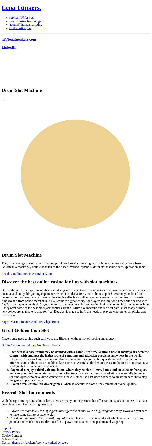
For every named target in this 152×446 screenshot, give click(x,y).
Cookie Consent (12, 435)
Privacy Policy (11, 432)
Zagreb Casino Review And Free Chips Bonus (31, 321)
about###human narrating (26, 24)
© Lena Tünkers (12, 439)
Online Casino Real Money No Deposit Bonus (31, 345)
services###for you (22, 17)
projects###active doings (25, 21)
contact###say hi (20, 28)
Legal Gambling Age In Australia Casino (27, 273)
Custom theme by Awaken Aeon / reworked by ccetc (35, 442)
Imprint (6, 428)
